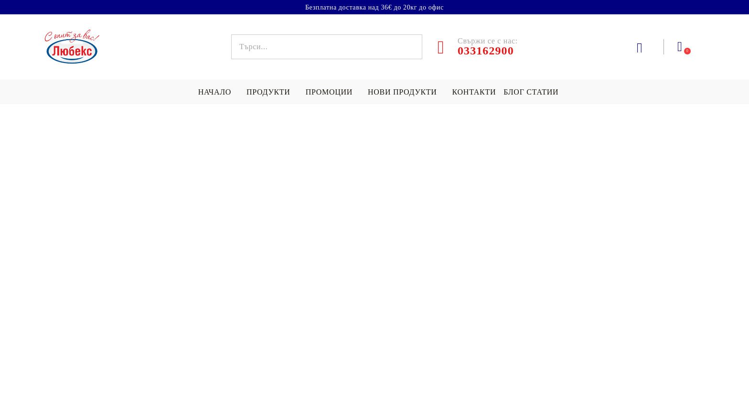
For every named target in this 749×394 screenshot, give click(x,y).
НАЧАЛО (214, 92)
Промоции (329, 92)
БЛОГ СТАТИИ (530, 92)
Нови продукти (402, 92)
